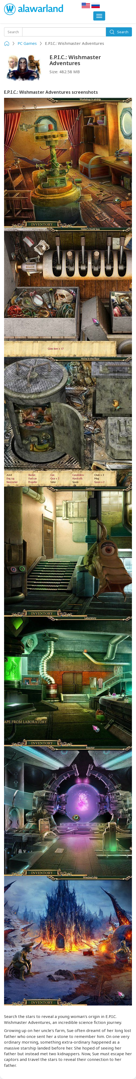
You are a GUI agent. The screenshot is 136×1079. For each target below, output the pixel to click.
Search (118, 32)
